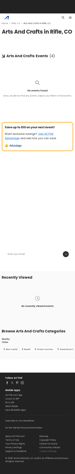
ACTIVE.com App (13, 395)
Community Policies (49, 447)
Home (5, 23)
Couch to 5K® (12, 398)
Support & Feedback (15, 451)
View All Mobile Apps (15, 409)
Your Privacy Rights (15, 443)
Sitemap (43, 436)
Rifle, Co (16, 23)
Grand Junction (43, 349)
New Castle (10, 349)
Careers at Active (48, 443)
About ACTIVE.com (15, 436)
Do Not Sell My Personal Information (23, 427)
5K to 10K (9, 402)
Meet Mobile (11, 406)
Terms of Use (12, 439)
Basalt (25, 349)
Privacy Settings (13, 447)
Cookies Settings (48, 451)
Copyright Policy (47, 439)
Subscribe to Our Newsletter (19, 420)
